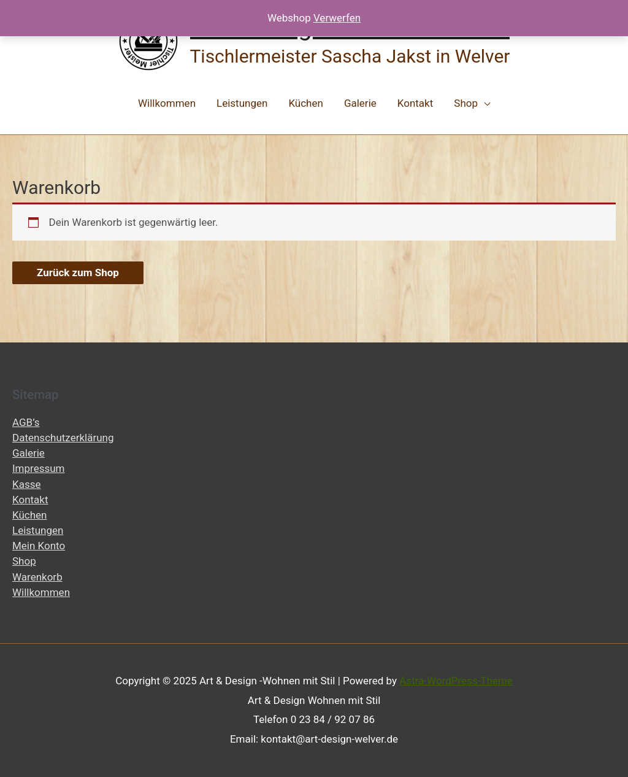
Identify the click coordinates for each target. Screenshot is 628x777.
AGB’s (25, 422)
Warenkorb (37, 577)
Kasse (26, 484)
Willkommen (167, 103)
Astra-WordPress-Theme (456, 681)
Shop (466, 103)
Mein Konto (38, 545)
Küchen (305, 103)
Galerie (360, 103)
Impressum (38, 468)
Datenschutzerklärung (62, 437)
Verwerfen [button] (337, 18)
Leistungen (241, 103)
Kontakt (415, 103)
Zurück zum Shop (78, 272)
